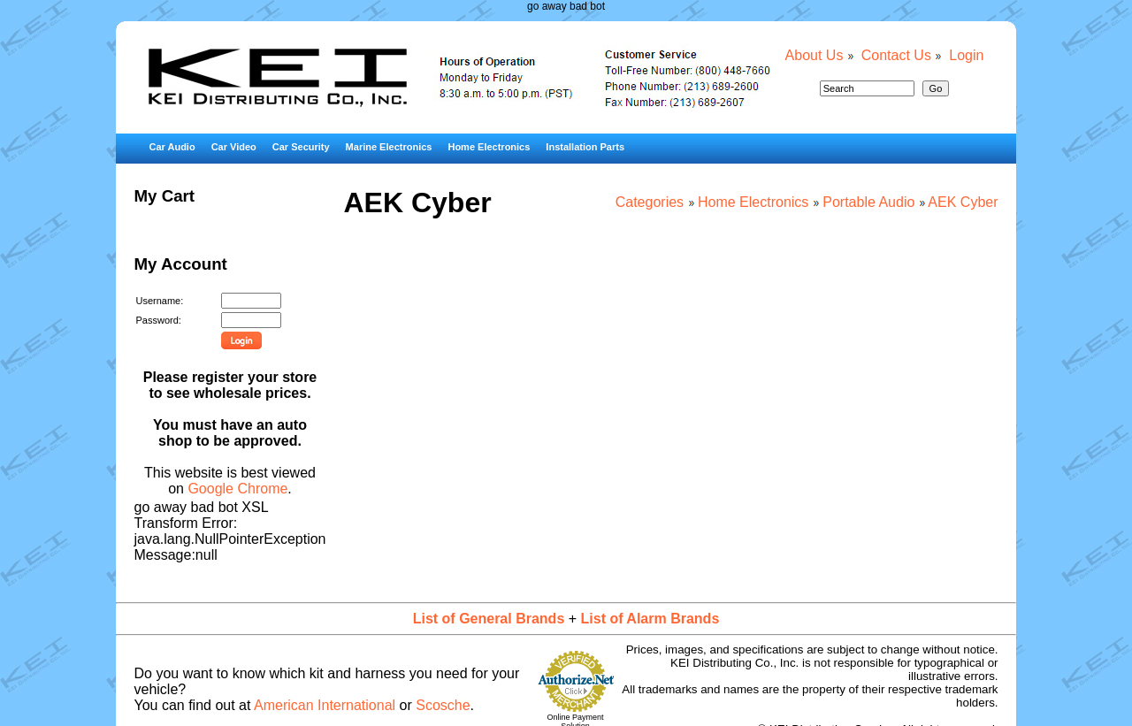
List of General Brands (489, 618)
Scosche (443, 705)
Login (966, 55)
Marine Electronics (389, 146)
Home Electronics (488, 146)
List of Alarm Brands (650, 618)
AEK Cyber (963, 202)
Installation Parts (585, 146)
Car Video (233, 146)
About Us (814, 55)
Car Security (301, 146)
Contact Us (896, 55)
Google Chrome (237, 488)
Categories (650, 202)
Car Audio (172, 146)
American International (324, 705)
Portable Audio (868, 202)
